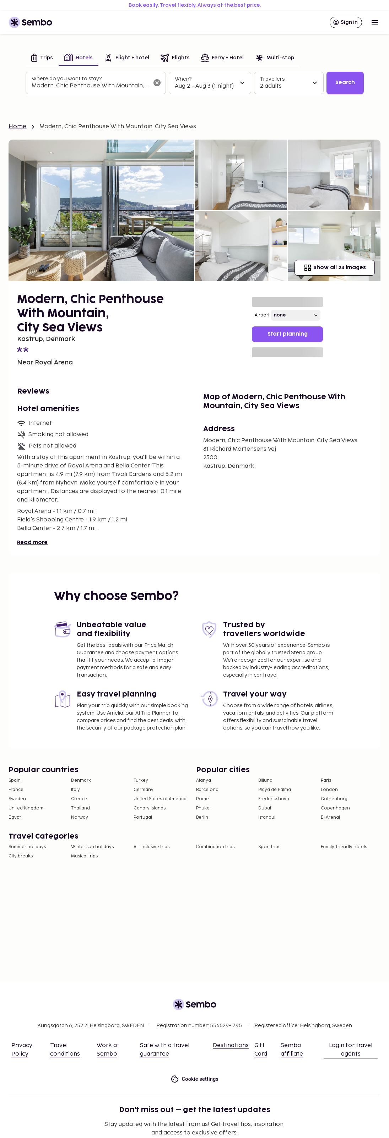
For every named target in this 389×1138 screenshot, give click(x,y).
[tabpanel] (195, 83)
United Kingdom (26, 808)
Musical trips (84, 856)
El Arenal (330, 817)
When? (183, 79)
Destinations (231, 1045)
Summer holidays (27, 847)
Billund (265, 780)
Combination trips (215, 847)
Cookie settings (194, 1079)
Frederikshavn (273, 799)
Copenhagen (335, 808)
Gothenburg (334, 799)
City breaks (21, 856)
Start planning (288, 334)
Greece (79, 799)
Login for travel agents (350, 1049)
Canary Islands (150, 808)
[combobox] (90, 86)
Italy (75, 789)
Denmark (81, 780)
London (329, 789)
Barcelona (207, 789)
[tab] (42, 58)
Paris (326, 780)
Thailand (80, 808)
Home (18, 126)
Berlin (202, 817)
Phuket (203, 808)
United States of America (160, 799)
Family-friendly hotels (344, 847)
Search (345, 82)
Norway (79, 817)
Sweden (17, 799)
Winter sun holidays (92, 847)
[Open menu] (374, 22)
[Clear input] (157, 82)
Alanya (203, 780)
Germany (143, 789)
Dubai (264, 808)
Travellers (272, 79)
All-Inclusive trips (151, 847)
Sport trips (269, 847)
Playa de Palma (274, 789)
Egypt (15, 817)
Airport (262, 315)
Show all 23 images (334, 268)
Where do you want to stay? (67, 79)
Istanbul (266, 817)
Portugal (143, 817)
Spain (15, 780)
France (16, 789)
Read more (32, 542)
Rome (202, 799)
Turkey (141, 780)
